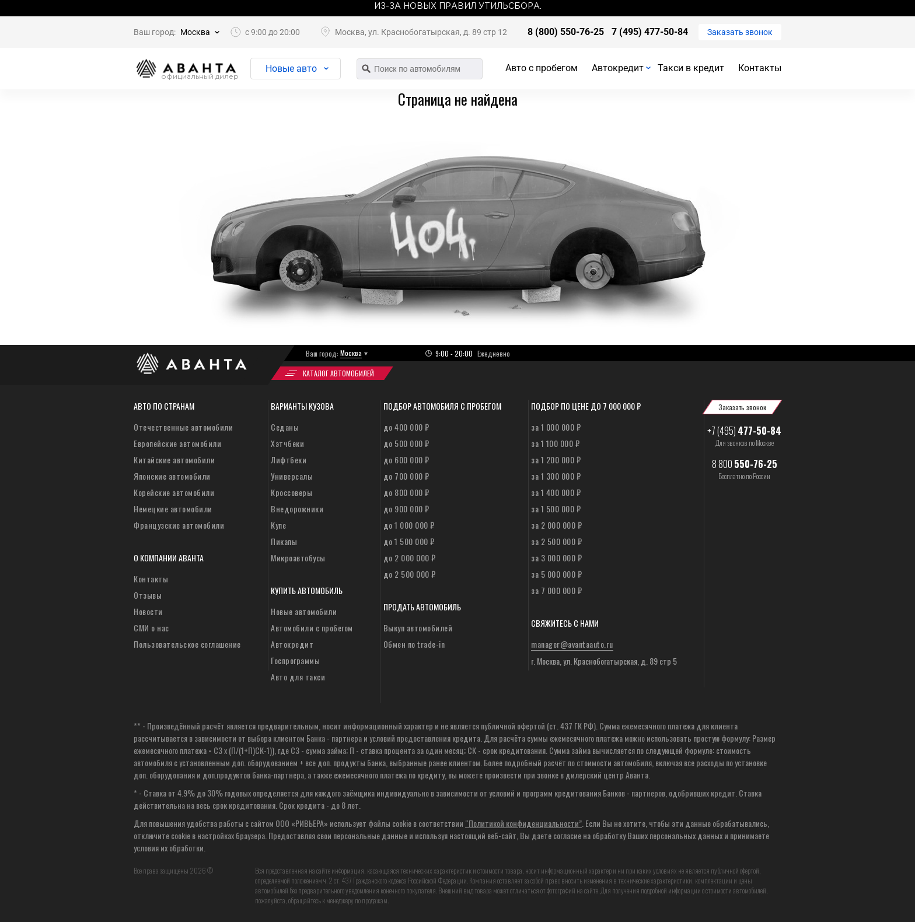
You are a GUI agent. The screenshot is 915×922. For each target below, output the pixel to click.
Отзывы (148, 595)
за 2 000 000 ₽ (556, 525)
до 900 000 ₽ (406, 508)
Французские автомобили (179, 525)
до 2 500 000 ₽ (409, 574)
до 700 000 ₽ (406, 476)
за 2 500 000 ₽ (556, 541)
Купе (278, 525)
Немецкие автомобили (173, 508)
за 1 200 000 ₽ (556, 459)
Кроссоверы (291, 492)
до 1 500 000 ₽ (409, 541)
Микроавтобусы (298, 557)
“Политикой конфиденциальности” (523, 823)
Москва (195, 32)
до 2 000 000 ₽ (409, 557)
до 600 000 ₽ (406, 459)
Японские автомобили (172, 476)
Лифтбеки (288, 459)
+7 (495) (744, 431)
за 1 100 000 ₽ (555, 443)
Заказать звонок (740, 32)
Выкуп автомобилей (418, 627)
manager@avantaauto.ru (572, 644)
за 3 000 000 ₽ (556, 557)
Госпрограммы (295, 660)
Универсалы (292, 476)
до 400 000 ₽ (406, 427)
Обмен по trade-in (414, 644)
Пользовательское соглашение (187, 644)
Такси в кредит (691, 68)
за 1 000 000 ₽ (556, 427)
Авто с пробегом (541, 68)
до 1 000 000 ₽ (409, 525)
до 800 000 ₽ (406, 492)
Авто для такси (298, 676)
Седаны (285, 427)
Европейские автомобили (177, 443)
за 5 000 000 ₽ (556, 574)
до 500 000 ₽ (406, 443)
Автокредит (618, 68)
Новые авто (291, 68)
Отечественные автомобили (183, 427)
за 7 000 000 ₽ (556, 590)
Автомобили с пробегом (312, 627)
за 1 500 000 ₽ (556, 508)
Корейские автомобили (174, 492)
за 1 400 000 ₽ (556, 492)
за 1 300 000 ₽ (556, 476)
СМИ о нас (151, 627)
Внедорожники (297, 508)
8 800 (744, 464)
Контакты (759, 68)
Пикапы (284, 541)
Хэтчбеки (287, 443)
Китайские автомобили (174, 459)
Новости (148, 611)
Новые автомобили (304, 611)
